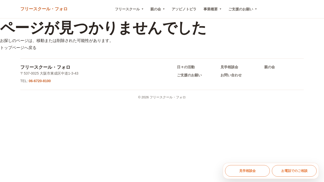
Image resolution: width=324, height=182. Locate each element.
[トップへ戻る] (44, 9)
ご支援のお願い (240, 9)
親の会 (155, 9)
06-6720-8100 (40, 81)
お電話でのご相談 (294, 171)
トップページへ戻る (18, 48)
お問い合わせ (231, 75)
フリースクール (127, 9)
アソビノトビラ (184, 9)
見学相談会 (229, 67)
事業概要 (211, 9)
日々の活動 (186, 67)
